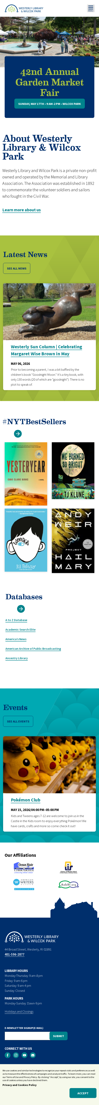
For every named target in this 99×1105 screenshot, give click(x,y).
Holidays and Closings (19, 1011)
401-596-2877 (14, 954)
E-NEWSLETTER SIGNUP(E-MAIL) (24, 1028)
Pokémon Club (25, 800)
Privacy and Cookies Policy (19, 1086)
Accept (83, 1094)
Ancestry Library (16, 658)
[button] (18, 434)
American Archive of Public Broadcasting (33, 648)
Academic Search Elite (20, 629)
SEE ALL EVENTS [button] (18, 721)
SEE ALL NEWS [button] (16, 268)
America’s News (15, 639)
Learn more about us (21, 209)
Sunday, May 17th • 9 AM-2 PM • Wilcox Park (49, 104)
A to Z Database (16, 620)
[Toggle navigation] (91, 8)
